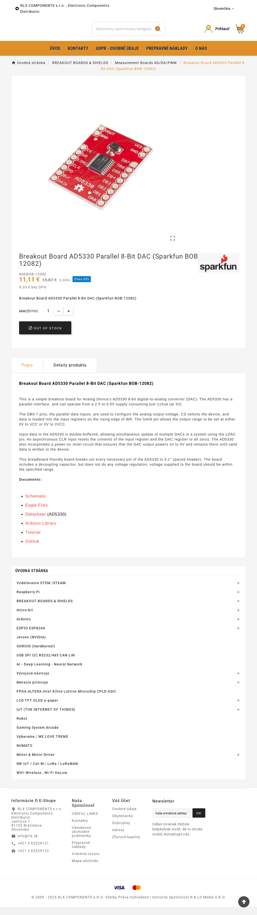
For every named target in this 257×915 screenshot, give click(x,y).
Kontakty (80, 829)
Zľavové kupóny (126, 845)
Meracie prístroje (32, 690)
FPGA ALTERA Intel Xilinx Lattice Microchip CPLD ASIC (66, 699)
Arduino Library (40, 531)
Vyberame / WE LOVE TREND (42, 745)
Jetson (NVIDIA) (31, 645)
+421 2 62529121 (33, 851)
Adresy (118, 838)
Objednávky (122, 824)
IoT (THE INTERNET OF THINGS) (46, 717)
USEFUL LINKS (85, 822)
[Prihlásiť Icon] (217, 33)
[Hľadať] (121, 32)
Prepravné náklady (81, 853)
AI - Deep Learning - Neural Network (49, 672)
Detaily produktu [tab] (70, 373)
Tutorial (33, 540)
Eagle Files (36, 513)
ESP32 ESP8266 (31, 636)
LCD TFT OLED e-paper (37, 708)
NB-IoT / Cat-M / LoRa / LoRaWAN (47, 772)
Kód (22, 282)
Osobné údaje (124, 817)
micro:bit (25, 618)
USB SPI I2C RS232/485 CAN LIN (46, 663)
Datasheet (35, 522)
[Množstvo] (48, 319)
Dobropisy (121, 831)
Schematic (35, 504)
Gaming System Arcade (38, 736)
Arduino (24, 627)
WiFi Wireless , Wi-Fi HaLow (42, 781)
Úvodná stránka (31, 578)
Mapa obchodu (85, 869)
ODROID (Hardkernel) (36, 654)
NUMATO (25, 754)
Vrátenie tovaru (86, 862)
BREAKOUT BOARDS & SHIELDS (45, 609)
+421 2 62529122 (33, 859)
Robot (22, 726)
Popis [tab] (27, 373)
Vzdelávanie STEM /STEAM (41, 591)
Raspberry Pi (28, 600)
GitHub (32, 549)
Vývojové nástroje (33, 681)
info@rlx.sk (28, 844)
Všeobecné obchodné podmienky (81, 840)
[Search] (158, 33)
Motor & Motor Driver (36, 763)
